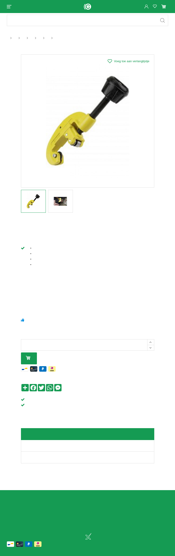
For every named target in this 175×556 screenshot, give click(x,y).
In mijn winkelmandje (28, 362)
